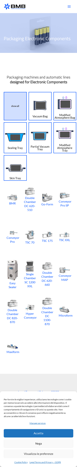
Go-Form (47, 199)
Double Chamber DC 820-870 (12, 311)
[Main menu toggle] (69, 6)
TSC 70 (30, 236)
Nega (38, 443)
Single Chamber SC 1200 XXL (30, 274)
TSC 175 (47, 236)
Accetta (38, 433)
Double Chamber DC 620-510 (30, 199)
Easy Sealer (12, 274)
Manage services (38, 423)
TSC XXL (64, 237)
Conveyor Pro (12, 236)
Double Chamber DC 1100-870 (47, 311)
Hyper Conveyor (30, 311)
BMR (12, 199)
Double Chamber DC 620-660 (47, 274)
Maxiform (12, 349)
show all (15, 106)
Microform (64, 311)
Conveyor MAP (64, 274)
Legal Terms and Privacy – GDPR (45, 462)
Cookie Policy (21, 462)
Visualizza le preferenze (38, 453)
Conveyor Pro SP (64, 199)
